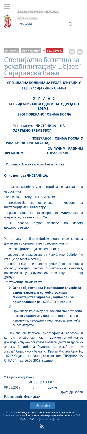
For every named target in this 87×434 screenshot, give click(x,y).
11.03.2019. (54, 51)
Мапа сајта (42, 405)
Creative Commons (14, 415)
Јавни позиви (31, 51)
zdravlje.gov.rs (54, 419)
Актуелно (11, 51)
